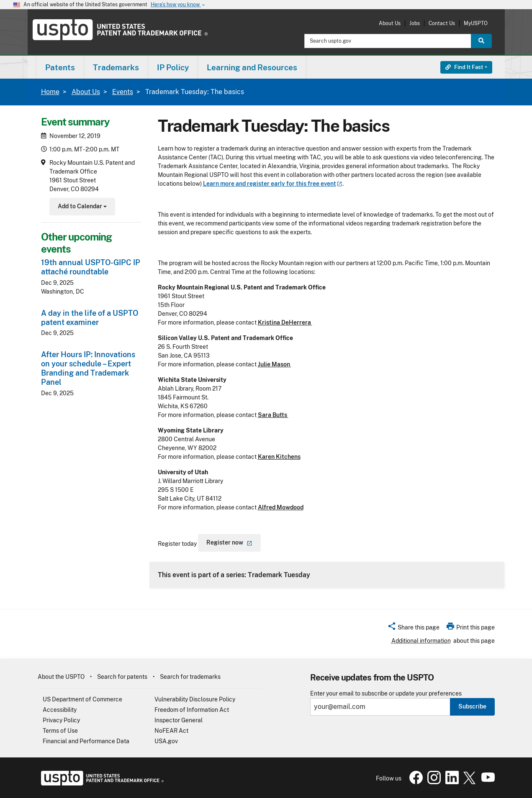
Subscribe (472, 706)
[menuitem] (60, 67)
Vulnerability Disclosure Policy (194, 699)
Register (229, 542)
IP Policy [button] (173, 67)
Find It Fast (464, 67)
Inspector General (178, 720)
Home (50, 92)
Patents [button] (60, 67)
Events (122, 92)
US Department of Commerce (82, 699)
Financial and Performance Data (86, 741)
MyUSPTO (476, 23)
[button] (413, 628)
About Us (390, 23)
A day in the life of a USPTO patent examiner (89, 318)
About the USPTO (61, 676)
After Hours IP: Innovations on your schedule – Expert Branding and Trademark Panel (88, 368)
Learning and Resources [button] (252, 67)
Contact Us (442, 23)
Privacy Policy (61, 720)
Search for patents (122, 676)
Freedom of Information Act (191, 709)
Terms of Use (60, 730)
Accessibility (60, 709)
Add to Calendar (81, 207)
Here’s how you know (178, 5)
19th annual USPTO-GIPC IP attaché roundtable (90, 267)
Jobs (414, 23)
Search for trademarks (190, 676)
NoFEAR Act (171, 730)
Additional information (421, 640)
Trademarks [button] (116, 67)
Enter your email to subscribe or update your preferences (386, 694)
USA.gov (166, 741)
